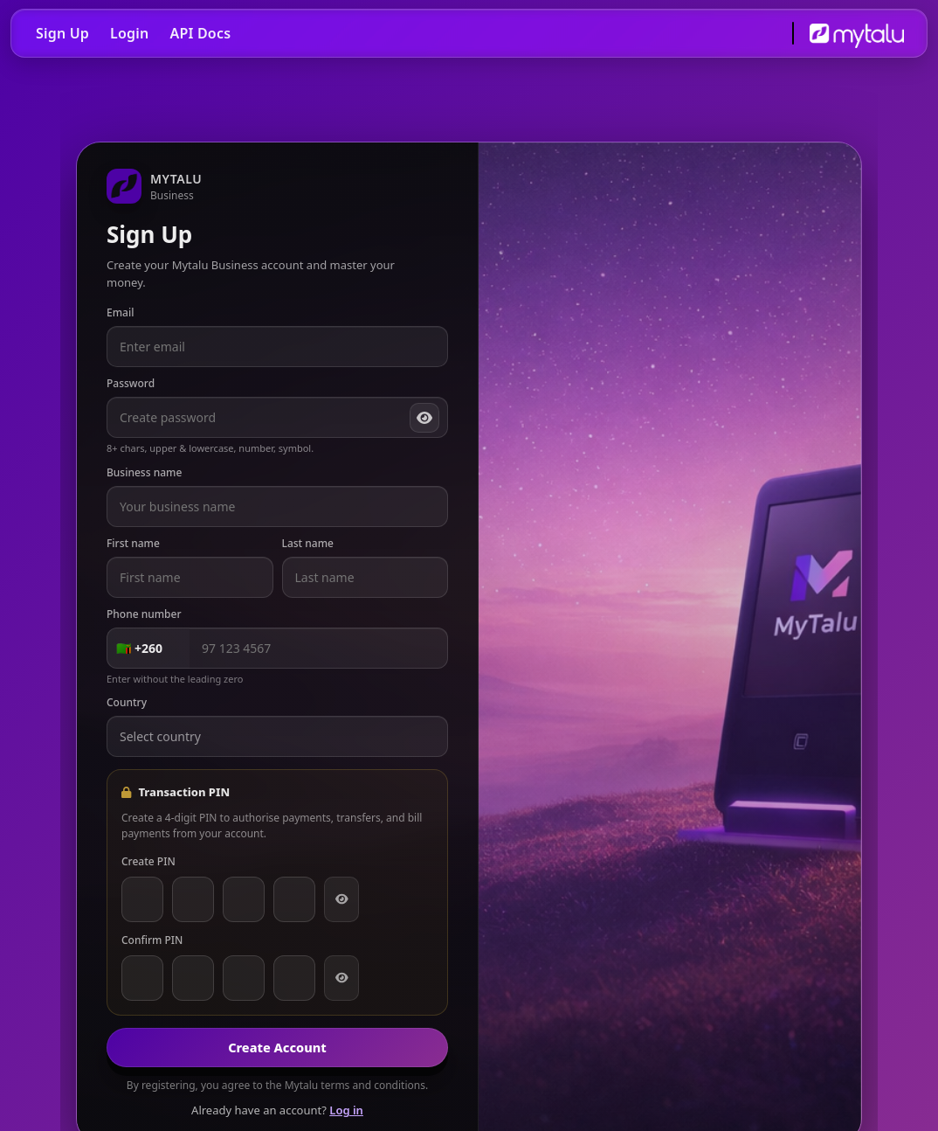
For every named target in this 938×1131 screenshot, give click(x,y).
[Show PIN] (341, 899)
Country (127, 702)
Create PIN (148, 861)
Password (131, 383)
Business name (144, 472)
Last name (308, 543)
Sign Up (62, 33)
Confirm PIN (152, 940)
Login (129, 33)
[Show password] (424, 418)
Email (120, 312)
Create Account (277, 1047)
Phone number (144, 614)
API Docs (200, 33)
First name (133, 543)
